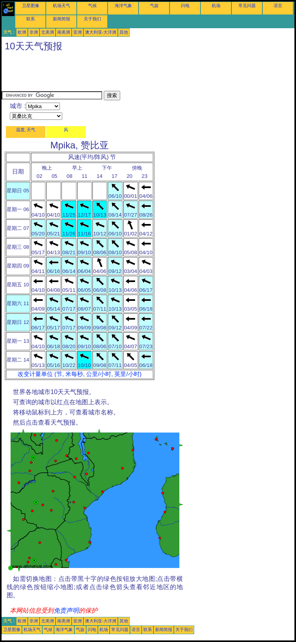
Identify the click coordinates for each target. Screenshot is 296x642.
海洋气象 (123, 5)
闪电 (185, 5)
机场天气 (61, 5)
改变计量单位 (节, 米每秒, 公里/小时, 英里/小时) (79, 374)
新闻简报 (61, 18)
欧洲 (22, 32)
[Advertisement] (144, 73)
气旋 (154, 5)
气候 (92, 5)
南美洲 (63, 32)
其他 (123, 32)
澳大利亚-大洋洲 (101, 32)
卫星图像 (30, 5)
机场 (216, 5)
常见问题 (247, 5)
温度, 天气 (26, 129)
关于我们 (92, 18)
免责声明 (66, 610)
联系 (30, 18)
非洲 (33, 32)
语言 (278, 5)
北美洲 (47, 32)
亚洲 (77, 32)
